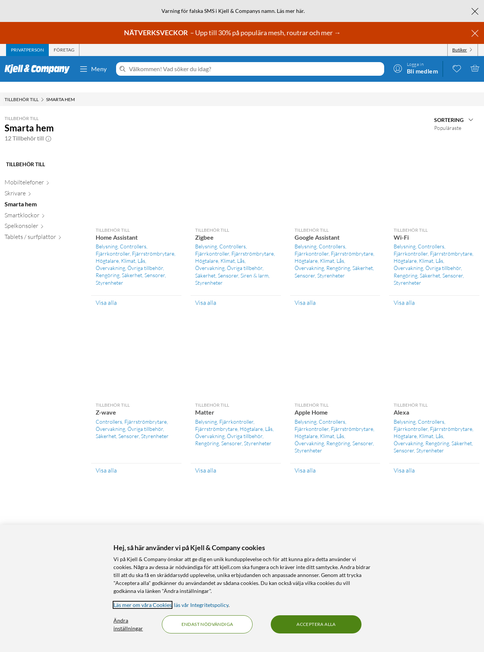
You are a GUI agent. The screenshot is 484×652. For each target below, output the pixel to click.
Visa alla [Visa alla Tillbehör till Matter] (205, 459)
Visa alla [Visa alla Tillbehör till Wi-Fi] (404, 292)
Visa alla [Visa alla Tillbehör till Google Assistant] (305, 292)
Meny (93, 68)
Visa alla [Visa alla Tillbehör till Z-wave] (106, 459)
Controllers (133, 235)
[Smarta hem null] (43, 195)
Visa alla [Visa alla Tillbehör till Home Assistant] (106, 292)
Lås (141, 250)
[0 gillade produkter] (457, 68)
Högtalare (107, 250)
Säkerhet (132, 264)
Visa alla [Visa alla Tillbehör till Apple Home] (305, 459)
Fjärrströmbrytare (153, 243)
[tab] (27, 50)
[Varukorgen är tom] (475, 68)
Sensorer (154, 264)
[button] (48, 127)
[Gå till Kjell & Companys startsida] (39, 68)
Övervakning (110, 257)
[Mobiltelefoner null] (43, 173)
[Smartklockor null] (43, 206)
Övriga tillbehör (145, 257)
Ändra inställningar (128, 624)
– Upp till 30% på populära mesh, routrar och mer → (233, 32)
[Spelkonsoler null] (43, 216)
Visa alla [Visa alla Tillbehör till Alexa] (404, 459)
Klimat (128, 250)
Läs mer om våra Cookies (142, 605)
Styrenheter (109, 272)
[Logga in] (415, 68)
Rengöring (107, 264)
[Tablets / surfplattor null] (43, 227)
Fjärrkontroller (113, 243)
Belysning (107, 235)
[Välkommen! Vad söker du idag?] (255, 68)
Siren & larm (254, 265)
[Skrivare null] (43, 184)
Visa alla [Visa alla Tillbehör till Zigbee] (205, 292)
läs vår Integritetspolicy (201, 605)
